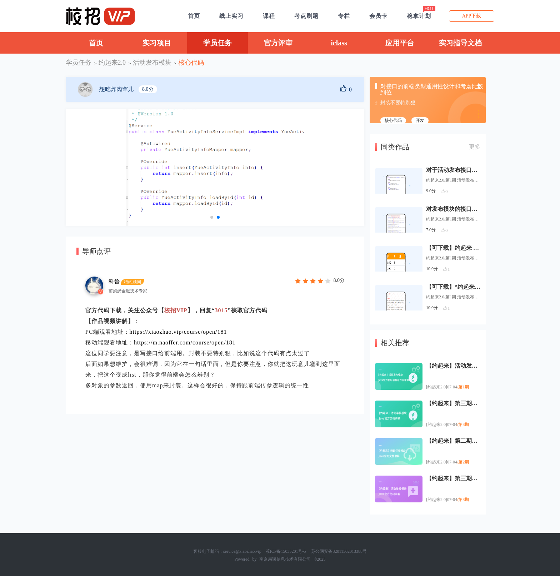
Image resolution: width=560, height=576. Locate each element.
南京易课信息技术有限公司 (285, 559)
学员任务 (217, 43)
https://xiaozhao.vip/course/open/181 (178, 332)
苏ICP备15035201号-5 (286, 551)
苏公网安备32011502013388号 (339, 551)
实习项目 (156, 43)
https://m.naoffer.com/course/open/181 (185, 342)
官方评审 (278, 43)
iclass (339, 43)
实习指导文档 (460, 43)
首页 (96, 43)
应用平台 (399, 43)
